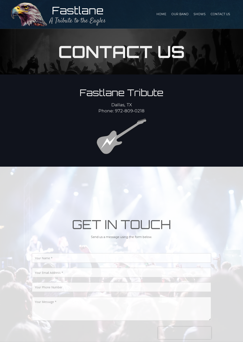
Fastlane (78, 10)
